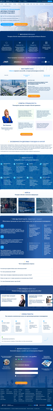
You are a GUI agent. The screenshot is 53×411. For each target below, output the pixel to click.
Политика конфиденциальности (5, 408)
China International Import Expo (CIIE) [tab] (47, 76)
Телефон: (17, 367)
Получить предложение (21, 383)
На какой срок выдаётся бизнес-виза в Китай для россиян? (13, 268)
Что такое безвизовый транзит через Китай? (10, 281)
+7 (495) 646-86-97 (44, 1)
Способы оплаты (37, 408)
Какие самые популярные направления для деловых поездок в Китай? (16, 275)
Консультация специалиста (21, 24)
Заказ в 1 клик (50, 1)
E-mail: (16, 371)
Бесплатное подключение (7, 24)
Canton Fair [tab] (6, 75)
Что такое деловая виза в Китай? (7, 271)
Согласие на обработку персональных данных (18, 408)
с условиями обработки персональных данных (25, 375)
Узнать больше (34, 96)
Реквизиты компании (30, 408)
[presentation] (21, 379)
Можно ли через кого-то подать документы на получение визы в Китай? (16, 278)
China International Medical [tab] (26, 76)
